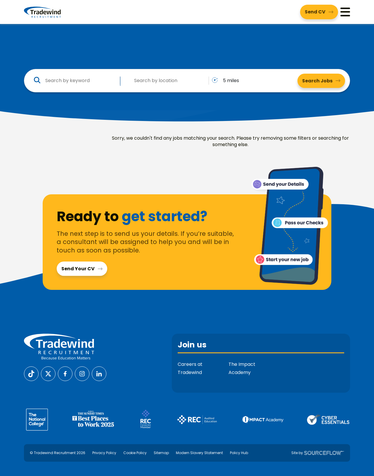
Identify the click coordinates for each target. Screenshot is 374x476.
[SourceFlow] (324, 453)
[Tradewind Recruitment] (42, 12)
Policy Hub (239, 452)
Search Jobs (317, 80)
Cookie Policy (135, 452)
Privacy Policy (104, 452)
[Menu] (345, 12)
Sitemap (161, 452)
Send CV (315, 11)
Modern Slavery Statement (199, 452)
